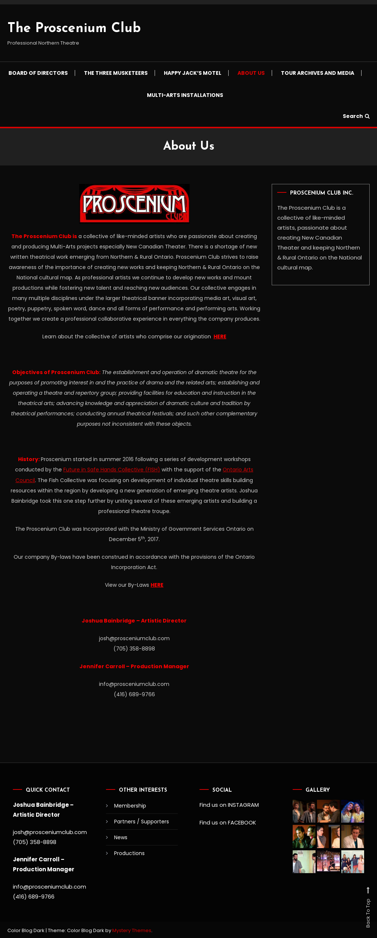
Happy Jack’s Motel (192, 73)
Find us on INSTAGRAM (229, 804)
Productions (129, 852)
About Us (251, 73)
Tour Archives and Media (317, 73)
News (120, 836)
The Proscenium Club (74, 28)
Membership (130, 804)
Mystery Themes (131, 929)
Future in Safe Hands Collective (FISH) (111, 469)
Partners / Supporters (141, 820)
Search (356, 116)
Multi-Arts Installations (185, 95)
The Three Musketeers (116, 73)
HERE (220, 336)
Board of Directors (38, 73)
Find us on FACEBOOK (228, 821)
